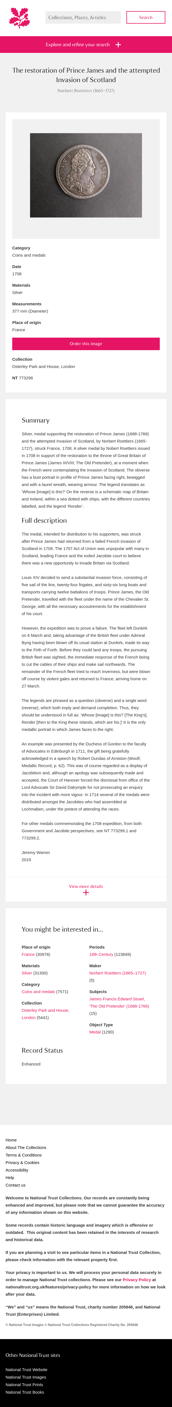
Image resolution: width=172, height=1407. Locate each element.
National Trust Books (25, 1392)
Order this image (86, 343)
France (28, 954)
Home (11, 1140)
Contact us (16, 1185)
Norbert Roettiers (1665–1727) (117, 973)
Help (10, 1177)
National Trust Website (27, 1369)
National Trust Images (26, 1377)
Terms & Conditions (24, 1155)
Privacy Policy (137, 1279)
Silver (27, 973)
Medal (95, 1032)
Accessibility (17, 1170)
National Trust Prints (24, 1384)
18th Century (101, 954)
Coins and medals (38, 991)
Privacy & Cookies (22, 1162)
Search (146, 17)
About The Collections (26, 1147)
